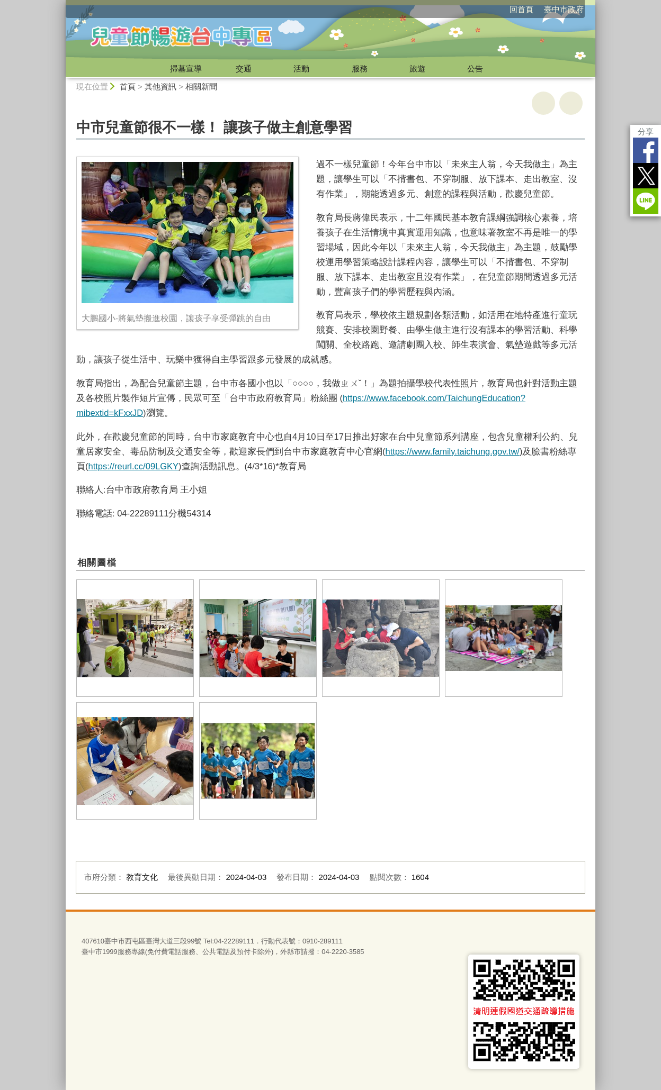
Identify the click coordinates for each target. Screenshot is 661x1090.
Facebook (645, 150)
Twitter (645, 175)
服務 (360, 68)
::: (61, 4)
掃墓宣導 (186, 68)
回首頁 (521, 9)
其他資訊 (160, 86)
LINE (645, 201)
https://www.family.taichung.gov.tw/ (453, 451)
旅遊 (417, 68)
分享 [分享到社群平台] (646, 131)
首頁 (128, 86)
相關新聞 (201, 86)
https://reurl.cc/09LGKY (133, 466)
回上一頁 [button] (571, 103)
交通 (244, 68)
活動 (301, 68)
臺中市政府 (564, 9)
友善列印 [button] (543, 103)
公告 (475, 68)
